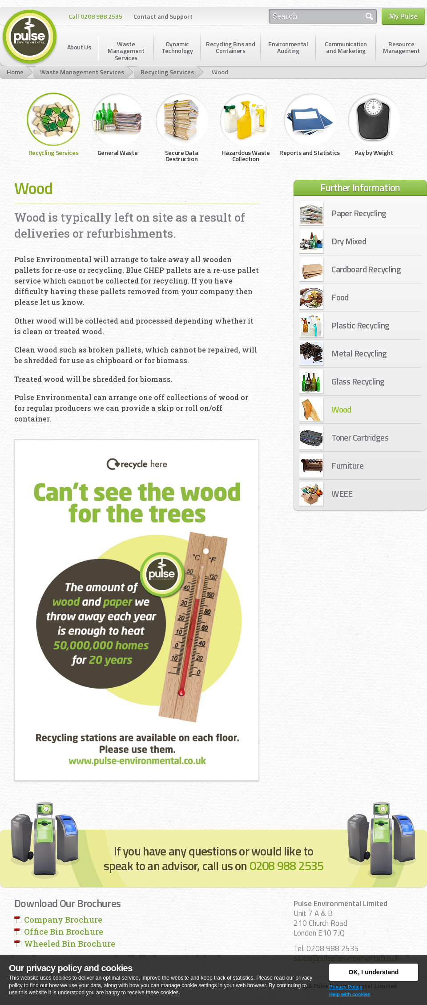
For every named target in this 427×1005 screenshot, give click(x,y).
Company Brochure (63, 919)
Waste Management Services (82, 72)
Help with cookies (350, 994)
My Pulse (403, 16)
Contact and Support (163, 16)
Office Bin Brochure (63, 931)
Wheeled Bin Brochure (69, 943)
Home (15, 72)
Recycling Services (167, 72)
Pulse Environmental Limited (29, 37)
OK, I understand (374, 972)
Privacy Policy (346, 986)
